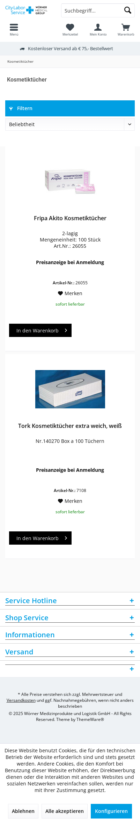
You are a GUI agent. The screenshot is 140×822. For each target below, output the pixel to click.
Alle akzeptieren (64, 811)
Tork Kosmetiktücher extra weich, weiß (70, 426)
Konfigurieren (111, 811)
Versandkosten (21, 700)
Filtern (20, 108)
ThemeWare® (90, 719)
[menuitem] (126, 29)
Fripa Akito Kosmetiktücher (70, 218)
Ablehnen (23, 811)
